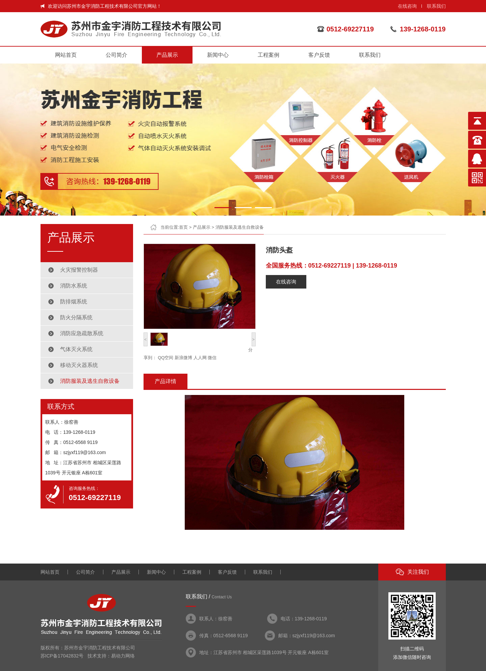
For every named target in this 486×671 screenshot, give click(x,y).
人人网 (200, 357)
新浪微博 (183, 357)
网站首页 (66, 55)
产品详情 (165, 381)
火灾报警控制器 (79, 270)
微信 (212, 357)
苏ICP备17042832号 (62, 655)
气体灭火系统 (76, 349)
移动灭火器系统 (79, 365)
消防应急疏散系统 (81, 333)
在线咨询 (407, 6)
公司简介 (116, 55)
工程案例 (268, 55)
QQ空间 (165, 357)
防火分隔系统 (76, 317)
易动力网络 (123, 655)
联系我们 (436, 6)
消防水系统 (73, 286)
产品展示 (167, 55)
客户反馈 (319, 55)
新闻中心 (218, 55)
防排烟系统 (73, 301)
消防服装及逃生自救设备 (90, 381)
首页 (183, 227)
